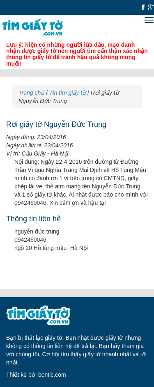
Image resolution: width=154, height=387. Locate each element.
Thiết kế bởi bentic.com (36, 374)
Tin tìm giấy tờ (67, 92)
